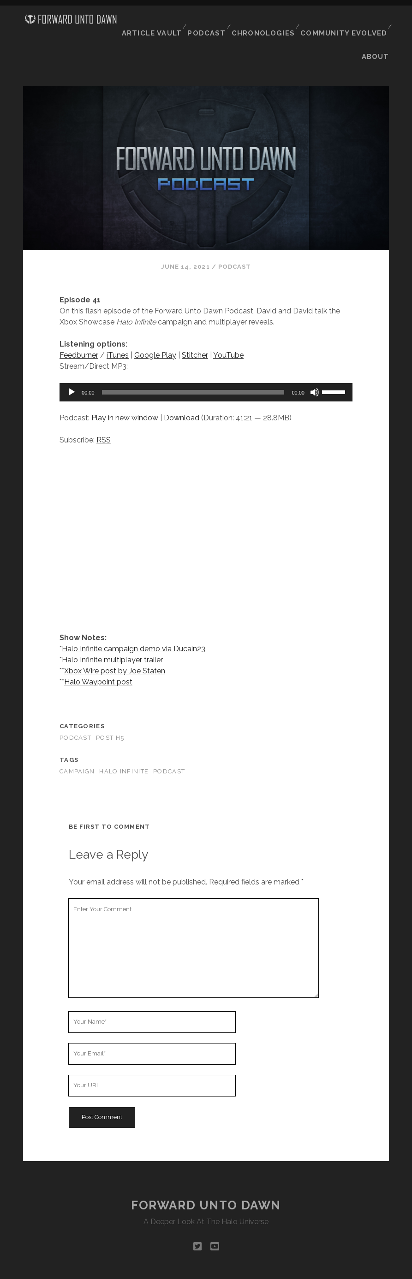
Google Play (155, 325)
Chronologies (269, 22)
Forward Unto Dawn (206, 1176)
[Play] (71, 362)
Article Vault (159, 22)
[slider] (193, 362)
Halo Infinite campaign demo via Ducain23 (133, 619)
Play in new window (124, 388)
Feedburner (79, 325)
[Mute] (314, 362)
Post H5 (110, 708)
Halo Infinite (124, 742)
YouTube (228, 325)
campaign (77, 742)
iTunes (118, 325)
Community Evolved (346, 22)
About (376, 33)
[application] (206, 363)
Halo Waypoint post (98, 652)
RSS (103, 410)
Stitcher (195, 325)
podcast (169, 742)
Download (181, 388)
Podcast (213, 22)
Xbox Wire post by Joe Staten (114, 641)
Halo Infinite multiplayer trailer (112, 630)
